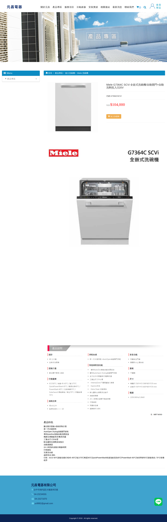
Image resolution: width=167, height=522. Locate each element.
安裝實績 (93, 7)
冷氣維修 (81, 7)
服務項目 (69, 7)
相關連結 (105, 7)
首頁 (49, 73)
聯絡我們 (129, 7)
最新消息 (117, 7)
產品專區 (57, 7)
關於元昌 (45, 7)
